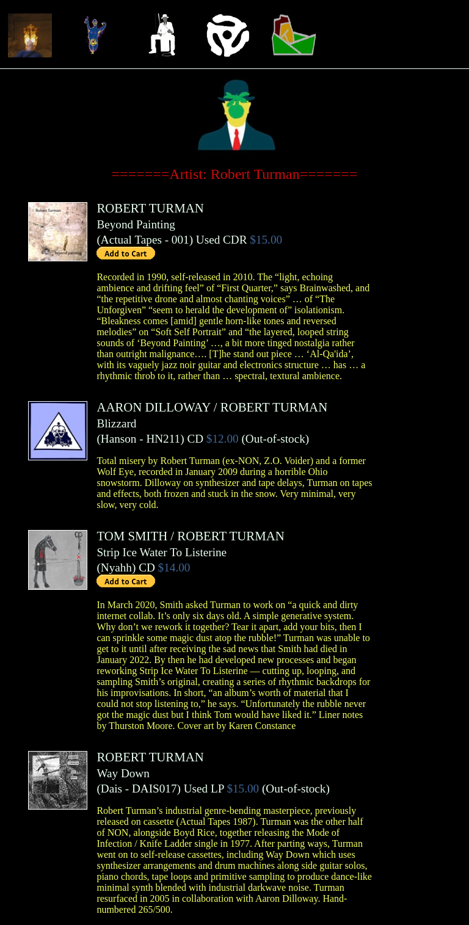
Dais (111, 788)
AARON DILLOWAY (153, 407)
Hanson (119, 438)
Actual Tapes (131, 239)
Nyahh (116, 567)
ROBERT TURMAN (149, 208)
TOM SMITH (131, 536)
